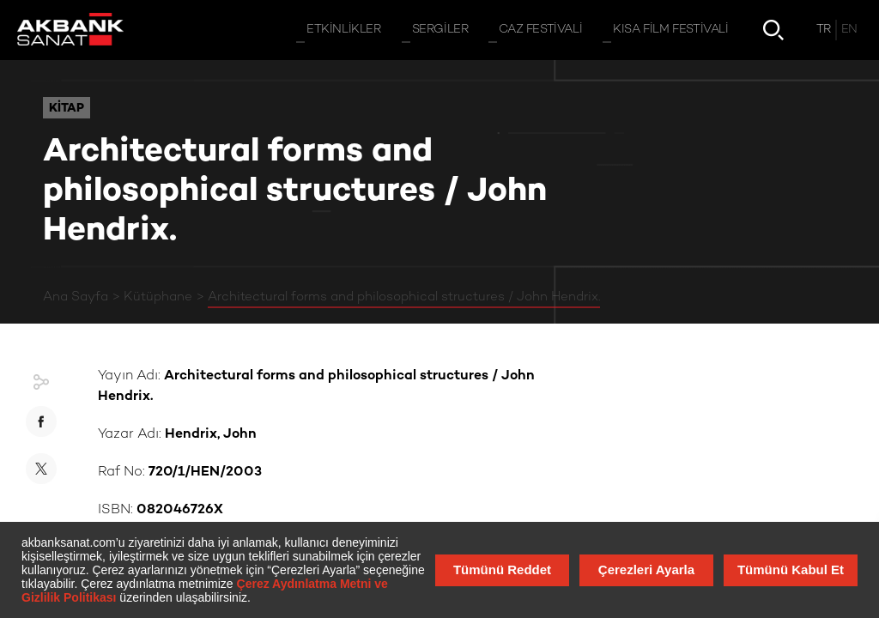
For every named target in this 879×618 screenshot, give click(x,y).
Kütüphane (158, 297)
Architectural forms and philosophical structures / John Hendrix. (404, 297)
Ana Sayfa (75, 297)
